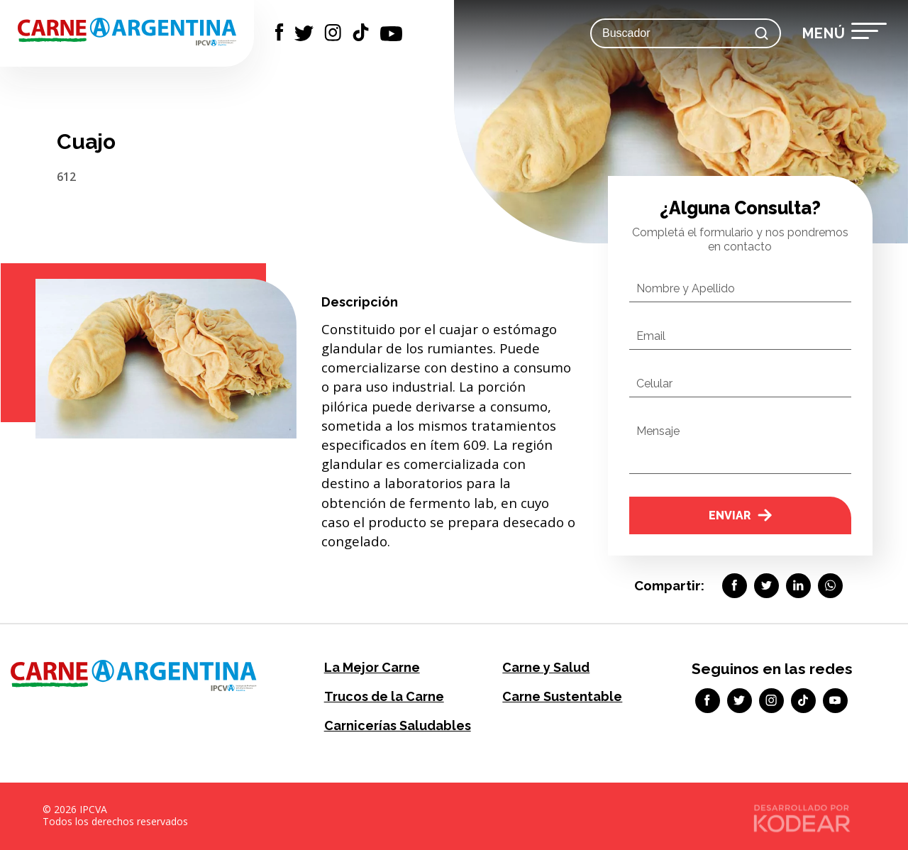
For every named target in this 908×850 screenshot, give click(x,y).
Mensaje (658, 431)
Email (650, 336)
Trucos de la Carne (384, 696)
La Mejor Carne (372, 667)
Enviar (740, 515)
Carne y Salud (545, 667)
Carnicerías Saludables (397, 725)
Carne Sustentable (562, 696)
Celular (654, 383)
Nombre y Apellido (685, 288)
